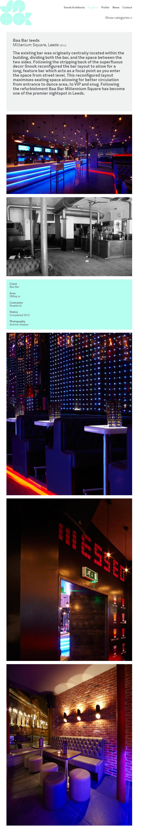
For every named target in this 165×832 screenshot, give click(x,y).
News (116, 7)
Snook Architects (74, 7)
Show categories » (118, 17)
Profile (105, 7)
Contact (127, 7)
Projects (93, 7)
